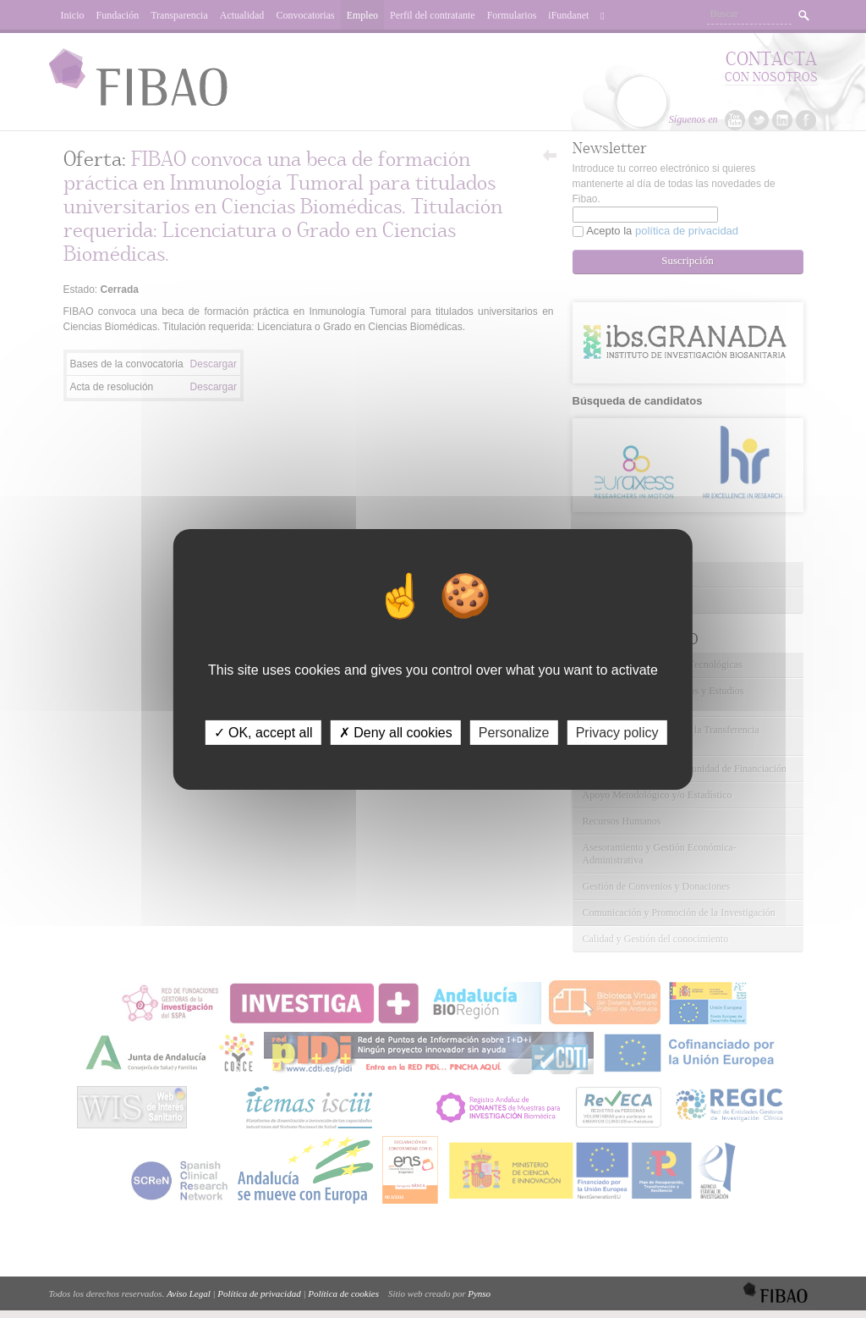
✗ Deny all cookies (395, 732)
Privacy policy (617, 732)
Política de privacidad (258, 1293)
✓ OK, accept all (263, 732)
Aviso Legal (189, 1293)
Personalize (514, 732)
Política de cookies (343, 1293)
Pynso (479, 1293)
